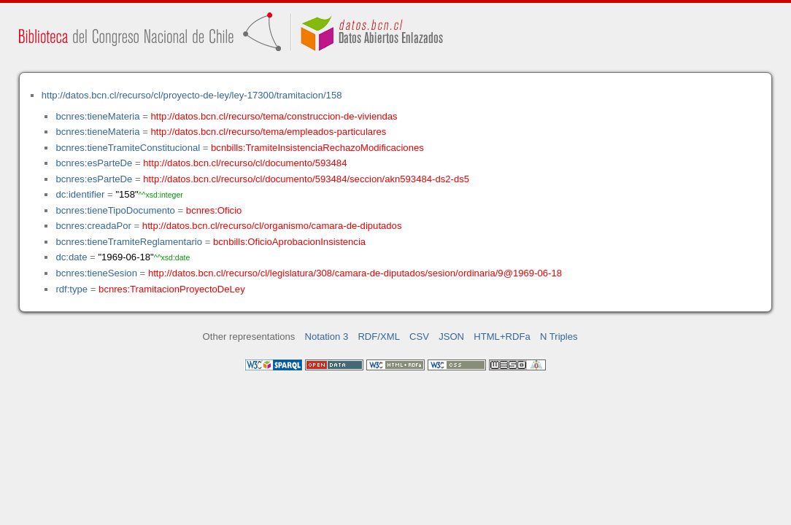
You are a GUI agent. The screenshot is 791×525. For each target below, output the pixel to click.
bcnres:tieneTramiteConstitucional (127, 147)
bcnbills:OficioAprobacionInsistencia (289, 241)
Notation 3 (327, 336)
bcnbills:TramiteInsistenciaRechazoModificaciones (317, 147)
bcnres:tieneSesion (96, 273)
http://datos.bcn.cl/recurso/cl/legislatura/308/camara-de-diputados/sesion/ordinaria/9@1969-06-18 (355, 273)
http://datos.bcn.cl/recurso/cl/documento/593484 (245, 163)
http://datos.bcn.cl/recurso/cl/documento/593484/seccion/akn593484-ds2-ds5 (306, 179)
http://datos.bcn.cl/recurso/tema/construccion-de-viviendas (274, 116)
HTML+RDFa (502, 336)
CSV (419, 336)
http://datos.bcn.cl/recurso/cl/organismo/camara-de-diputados (272, 225)
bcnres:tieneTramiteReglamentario (128, 241)
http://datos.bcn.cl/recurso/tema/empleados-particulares (269, 131)
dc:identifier (79, 194)
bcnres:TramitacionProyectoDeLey (172, 289)
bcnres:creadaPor (93, 225)
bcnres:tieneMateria (97, 116)
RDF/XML (379, 336)
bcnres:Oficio (214, 210)
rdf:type (71, 289)
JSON (451, 336)
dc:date (71, 257)
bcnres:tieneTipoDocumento (114, 210)
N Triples (559, 336)
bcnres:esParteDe (93, 163)
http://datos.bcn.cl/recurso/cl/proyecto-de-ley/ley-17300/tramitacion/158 (192, 95)
